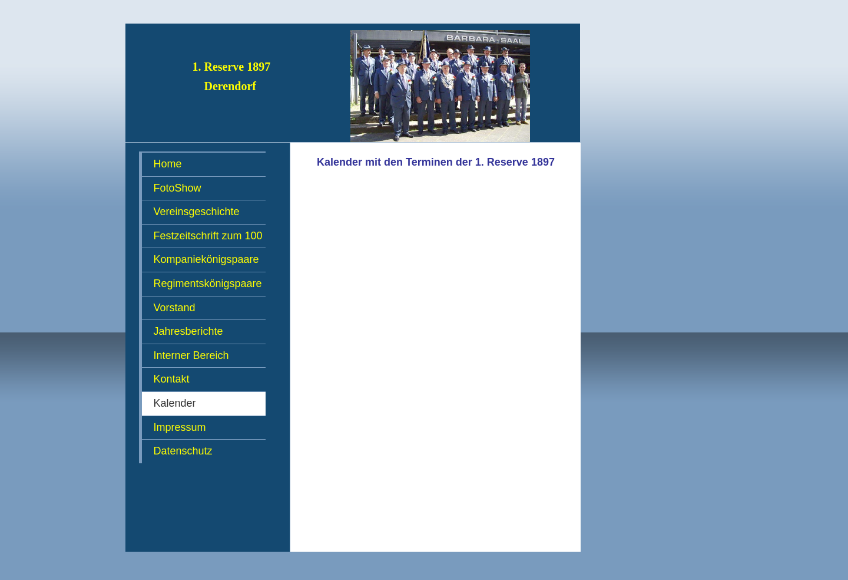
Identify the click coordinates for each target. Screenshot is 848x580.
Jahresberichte (188, 331)
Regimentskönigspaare (208, 283)
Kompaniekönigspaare (206, 259)
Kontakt (172, 379)
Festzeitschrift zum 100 (208, 236)
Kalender (175, 403)
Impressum (180, 427)
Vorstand (175, 308)
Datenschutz (183, 451)
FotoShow (177, 188)
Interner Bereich (191, 355)
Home (168, 164)
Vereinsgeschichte (197, 212)
